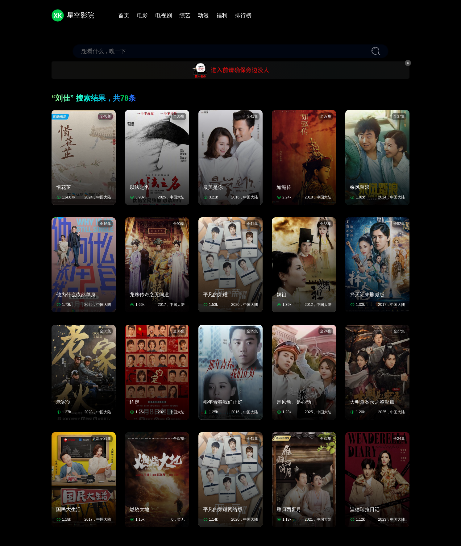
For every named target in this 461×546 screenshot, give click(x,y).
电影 (142, 15)
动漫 (203, 15)
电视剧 (163, 15)
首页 (123, 15)
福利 (221, 15)
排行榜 (243, 15)
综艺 (184, 15)
